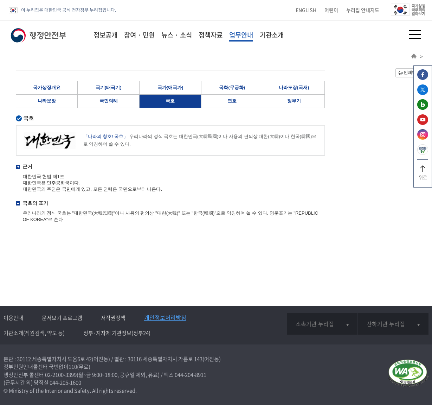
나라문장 (47, 100)
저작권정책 (113, 318)
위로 (422, 175)
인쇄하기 (412, 72)
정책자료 (211, 35)
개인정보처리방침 (165, 317)
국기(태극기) (109, 87)
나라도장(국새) (294, 87)
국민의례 (108, 100)
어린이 (331, 9)
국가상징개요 (46, 87)
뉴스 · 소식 (176, 35)
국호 (170, 100)
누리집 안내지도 (362, 9)
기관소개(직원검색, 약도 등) (34, 333)
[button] (397, 34)
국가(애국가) (170, 87)
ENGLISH (306, 9)
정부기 (294, 100)
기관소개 (272, 35)
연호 (232, 100)
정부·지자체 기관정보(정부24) (116, 333)
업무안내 (241, 35)
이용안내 (13, 318)
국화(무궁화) (232, 87)
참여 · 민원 (139, 35)
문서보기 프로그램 (62, 318)
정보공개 (105, 35)
